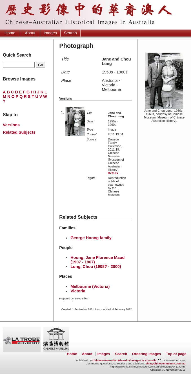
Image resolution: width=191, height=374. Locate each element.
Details (113, 173)
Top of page (176, 354)
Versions (11, 125)
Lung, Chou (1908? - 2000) (95, 266)
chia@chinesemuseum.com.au (165, 363)
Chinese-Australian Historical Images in (124, 360)
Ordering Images (146, 354)
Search (70, 33)
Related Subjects (19, 132)
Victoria (77, 291)
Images (50, 33)
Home (10, 33)
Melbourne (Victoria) (90, 286)
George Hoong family (91, 238)
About (30, 33)
